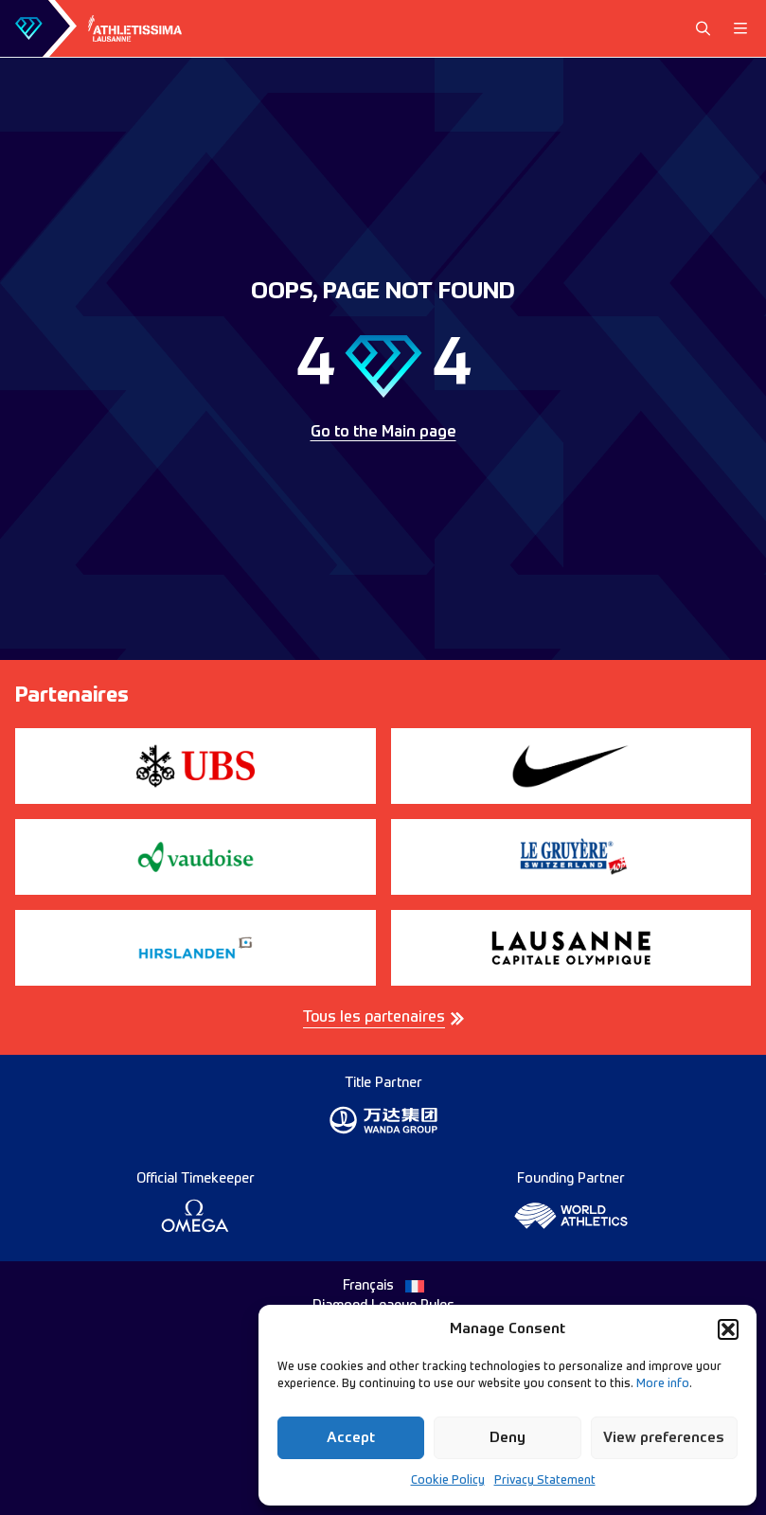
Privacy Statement (545, 1481)
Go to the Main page (383, 432)
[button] (728, 1329)
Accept (351, 1438)
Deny (508, 1438)
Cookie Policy (448, 1481)
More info (662, 1384)
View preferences (663, 1438)
